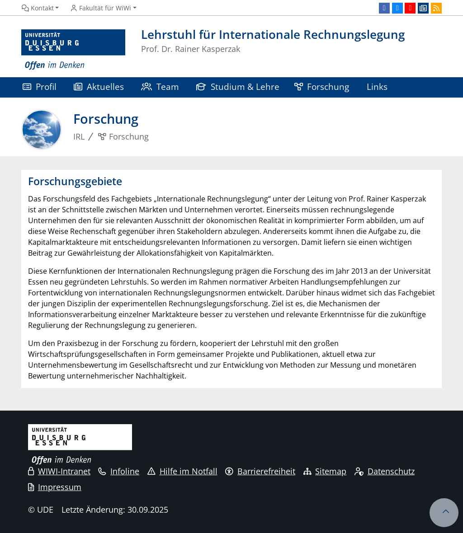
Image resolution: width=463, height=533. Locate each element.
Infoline (118, 471)
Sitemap (325, 471)
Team (160, 86)
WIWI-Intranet (59, 471)
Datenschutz (384, 471)
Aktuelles (99, 86)
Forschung (322, 86)
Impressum (54, 487)
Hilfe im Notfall (182, 471)
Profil (40, 86)
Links (377, 86)
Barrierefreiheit (260, 471)
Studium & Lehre (237, 86)
